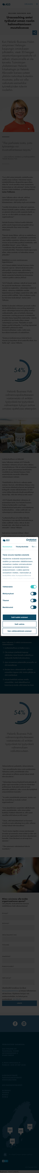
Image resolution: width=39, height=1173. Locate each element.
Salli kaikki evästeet (19, 617)
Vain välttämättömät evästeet (19, 631)
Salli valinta (19, 624)
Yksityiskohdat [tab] (22, 547)
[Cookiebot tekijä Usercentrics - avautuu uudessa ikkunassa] (28, 540)
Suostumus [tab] (7, 547)
